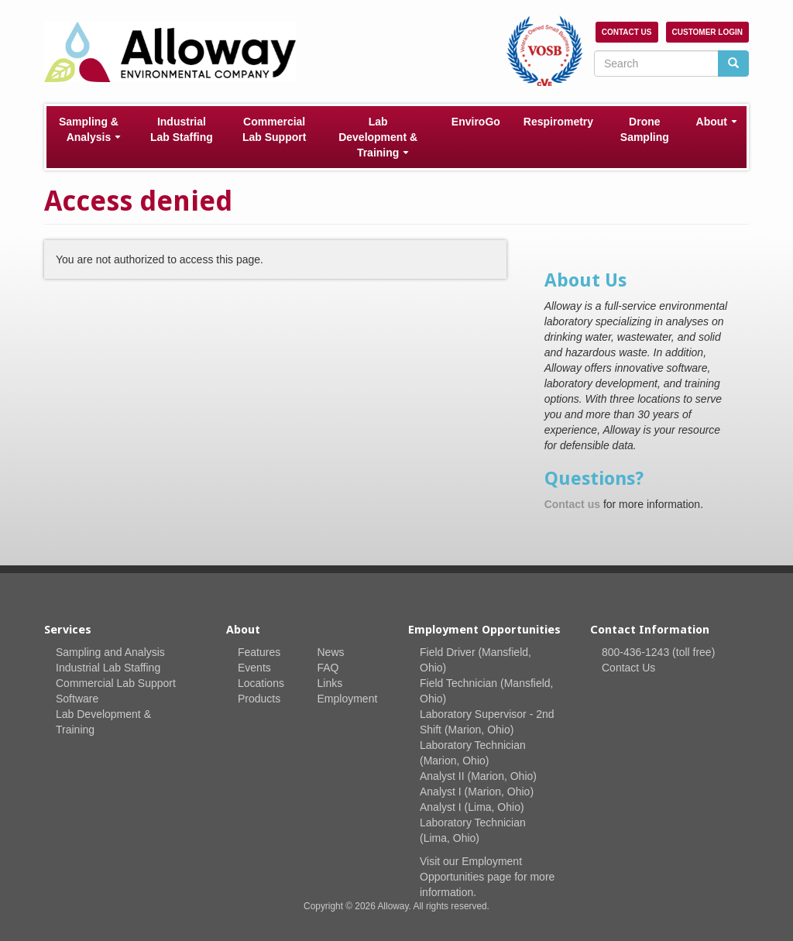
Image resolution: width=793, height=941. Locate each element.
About (716, 121)
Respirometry (558, 121)
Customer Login (707, 32)
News (331, 652)
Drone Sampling (644, 129)
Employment (348, 698)
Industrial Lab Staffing (181, 129)
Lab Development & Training (377, 137)
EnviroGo (475, 121)
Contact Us (627, 32)
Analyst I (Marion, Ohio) (477, 791)
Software (77, 698)
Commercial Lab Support (274, 129)
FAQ (328, 667)
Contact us (572, 504)
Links (330, 683)
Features (259, 652)
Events (254, 667)
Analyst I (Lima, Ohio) (472, 807)
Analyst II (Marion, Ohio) (478, 776)
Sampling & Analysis (90, 129)
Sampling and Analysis (110, 652)
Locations (261, 683)
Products (259, 698)
